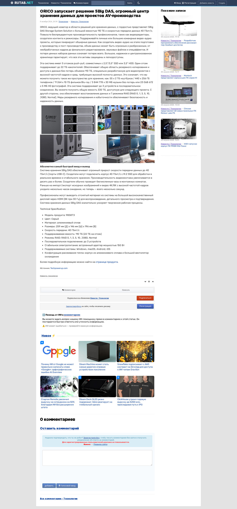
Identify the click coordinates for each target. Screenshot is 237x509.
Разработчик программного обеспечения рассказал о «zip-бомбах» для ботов (179, 42)
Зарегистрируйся (91, 438)
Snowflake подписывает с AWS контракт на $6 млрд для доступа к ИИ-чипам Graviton (135, 367)
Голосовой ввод (67, 485)
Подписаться (145, 298)
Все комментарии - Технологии (58, 499)
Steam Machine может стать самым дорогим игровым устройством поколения (94, 367)
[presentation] (66, 475)
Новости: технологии (49, 276)
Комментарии (81, 3)
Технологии (43, 3)
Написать (126, 290)
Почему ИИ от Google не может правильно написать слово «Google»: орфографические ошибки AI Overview (57, 368)
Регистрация (145, 306)
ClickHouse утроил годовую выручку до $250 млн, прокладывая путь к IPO (131, 402)
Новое (46, 336)
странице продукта (107, 262)
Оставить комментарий (59, 428)
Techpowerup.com (58, 268)
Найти (129, 3)
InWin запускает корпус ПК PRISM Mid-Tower (180, 145)
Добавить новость (207, 3)
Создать (222, 3)
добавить (49, 485)
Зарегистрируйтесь (73, 306)
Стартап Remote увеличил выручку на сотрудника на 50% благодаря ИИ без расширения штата (58, 403)
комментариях (72, 315)
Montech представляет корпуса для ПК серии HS (179, 77)
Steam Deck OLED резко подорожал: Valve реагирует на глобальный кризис (95, 402)
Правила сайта (100, 444)
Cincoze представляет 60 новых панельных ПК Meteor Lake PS (178, 111)
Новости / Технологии (61, 3)
